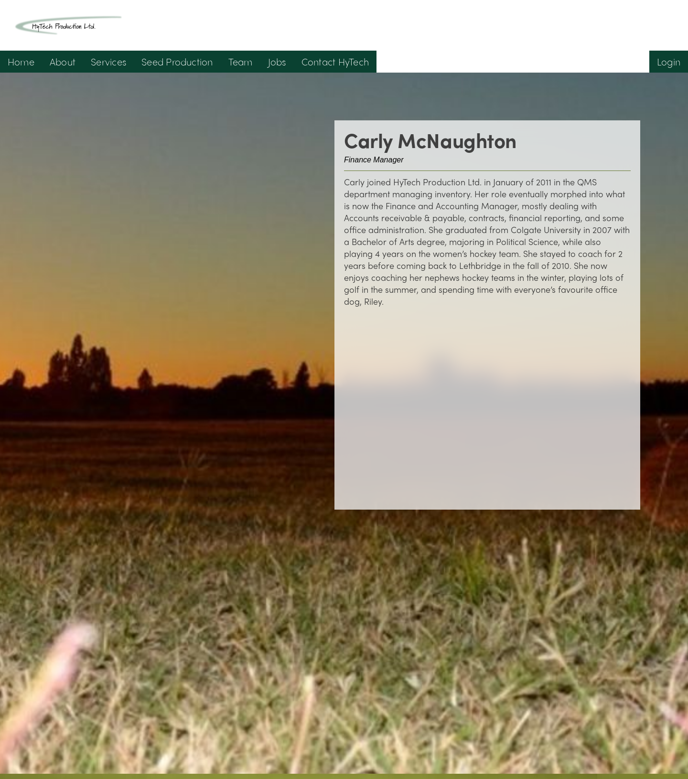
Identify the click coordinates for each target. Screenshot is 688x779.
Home (21, 61)
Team (240, 61)
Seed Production (177, 61)
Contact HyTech (335, 61)
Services (108, 61)
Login (668, 61)
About (62, 61)
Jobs (277, 61)
